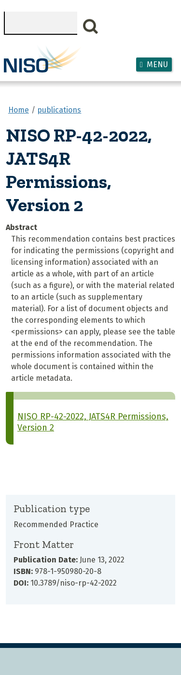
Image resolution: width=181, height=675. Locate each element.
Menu (157, 64)
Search (90, 26)
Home (18, 110)
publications (59, 110)
